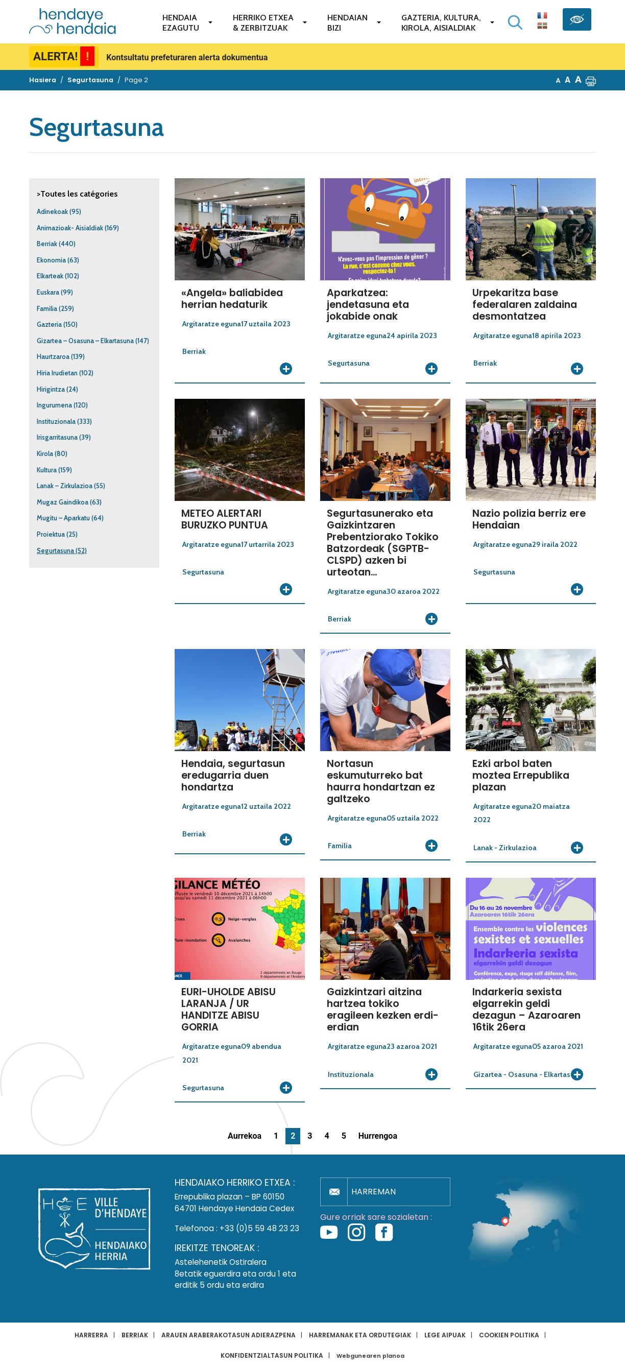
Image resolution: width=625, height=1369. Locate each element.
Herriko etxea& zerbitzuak (263, 23)
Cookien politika (509, 1335)
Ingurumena (54, 405)
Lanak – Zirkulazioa (64, 486)
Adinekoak (52, 211)
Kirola (45, 454)
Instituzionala (56, 421)
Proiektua (51, 534)
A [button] (558, 80)
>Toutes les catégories (77, 194)
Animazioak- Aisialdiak (70, 228)
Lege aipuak (445, 1335)
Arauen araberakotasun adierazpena (228, 1335)
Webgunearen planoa (370, 1356)
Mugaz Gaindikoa (62, 502)
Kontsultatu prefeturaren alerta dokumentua (187, 57)
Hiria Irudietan (57, 373)
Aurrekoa (244, 1136)
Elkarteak (50, 276)
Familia (47, 309)
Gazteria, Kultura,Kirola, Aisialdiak (441, 23)
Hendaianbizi (347, 23)
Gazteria (49, 324)
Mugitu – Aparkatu (63, 518)
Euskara (48, 292)
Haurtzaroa (53, 357)
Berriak (47, 244)
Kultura (47, 470)
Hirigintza (51, 389)
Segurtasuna (55, 551)
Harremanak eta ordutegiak (360, 1335)
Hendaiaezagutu (180, 23)
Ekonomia (51, 260)
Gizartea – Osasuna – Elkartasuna (85, 341)
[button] (591, 80)
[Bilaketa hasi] (515, 22)
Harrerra (91, 1335)
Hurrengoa (377, 1136)
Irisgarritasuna (57, 437)
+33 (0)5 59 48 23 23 (259, 1228)
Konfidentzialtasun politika (272, 1355)
